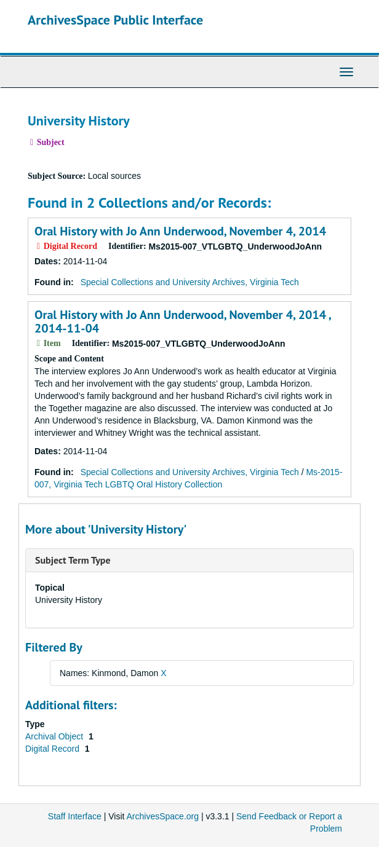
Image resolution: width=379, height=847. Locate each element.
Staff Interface (75, 816)
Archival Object (55, 736)
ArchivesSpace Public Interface (115, 19)
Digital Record (53, 749)
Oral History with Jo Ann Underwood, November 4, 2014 (180, 231)
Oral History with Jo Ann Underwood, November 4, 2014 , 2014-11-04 (182, 321)
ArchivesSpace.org (163, 816)
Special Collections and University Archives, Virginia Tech (190, 282)
